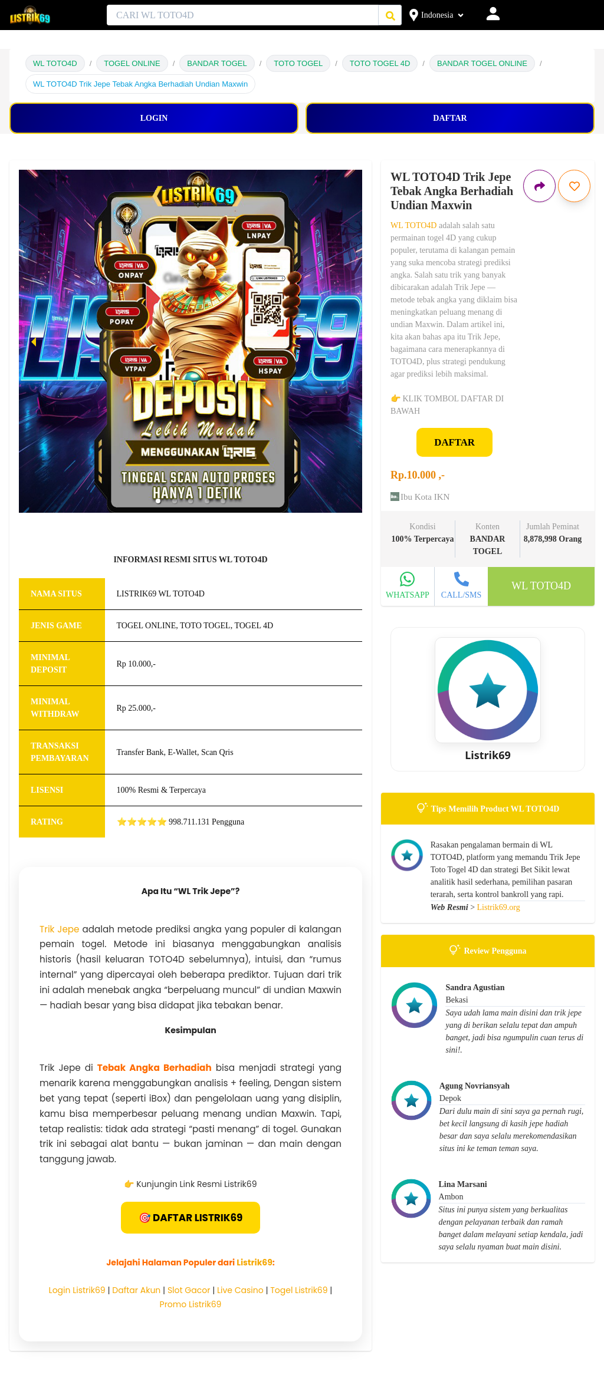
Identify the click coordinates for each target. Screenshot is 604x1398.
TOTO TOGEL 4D (380, 63)
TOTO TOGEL (298, 63)
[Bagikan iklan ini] (539, 186)
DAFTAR (454, 442)
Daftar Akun (136, 1290)
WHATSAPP (407, 595)
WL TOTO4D (55, 63)
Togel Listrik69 (298, 1290)
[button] (158, 501)
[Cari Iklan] (390, 15)
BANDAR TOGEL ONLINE (482, 63)
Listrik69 (255, 1262)
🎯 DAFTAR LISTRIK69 (191, 1218)
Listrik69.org (498, 907)
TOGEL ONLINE (132, 63)
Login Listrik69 (77, 1290)
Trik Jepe (59, 929)
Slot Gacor (189, 1290)
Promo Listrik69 (191, 1304)
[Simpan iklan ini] (574, 186)
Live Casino (240, 1290)
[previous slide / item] (33, 341)
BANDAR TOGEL (217, 63)
